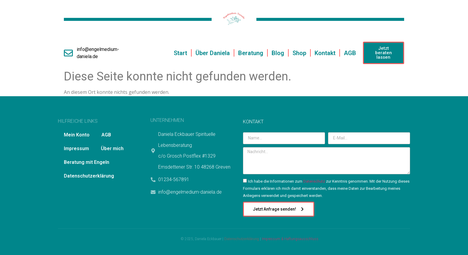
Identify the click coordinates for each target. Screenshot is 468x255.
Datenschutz (314, 181)
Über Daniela (212, 53)
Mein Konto (77, 135)
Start (180, 53)
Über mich (112, 148)
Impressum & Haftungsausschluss (290, 239)
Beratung (250, 53)
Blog (278, 53)
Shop (299, 53)
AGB (350, 53)
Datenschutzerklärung (89, 176)
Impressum (76, 148)
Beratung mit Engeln (86, 162)
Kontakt (325, 53)
